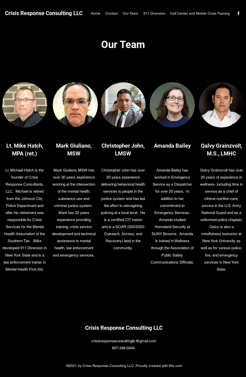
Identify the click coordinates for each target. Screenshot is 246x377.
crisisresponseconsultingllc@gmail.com (123, 341)
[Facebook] (238, 13)
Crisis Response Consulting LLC (44, 13)
